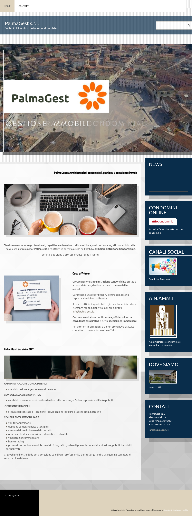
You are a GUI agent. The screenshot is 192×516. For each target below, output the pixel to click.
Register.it (168, 510)
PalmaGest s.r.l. (22, 23)
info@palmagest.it (83, 311)
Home (7, 6)
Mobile (185, 510)
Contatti (23, 6)
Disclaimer (177, 510)
